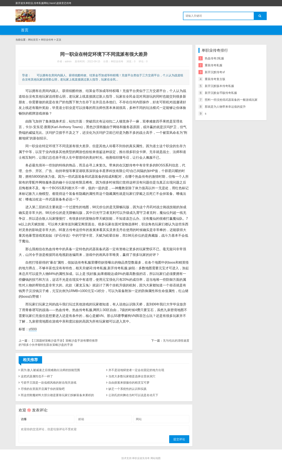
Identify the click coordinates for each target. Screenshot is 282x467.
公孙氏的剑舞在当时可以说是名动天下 (133, 395)
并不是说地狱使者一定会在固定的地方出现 (136, 370)
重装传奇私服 (213, 65)
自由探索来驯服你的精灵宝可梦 (128, 382)
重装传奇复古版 (215, 79)
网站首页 (33, 39)
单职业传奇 (47, 39)
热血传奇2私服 (214, 58)
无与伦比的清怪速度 (176, 340)
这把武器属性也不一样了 (37, 376)
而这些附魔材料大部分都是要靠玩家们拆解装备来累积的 (57, 395)
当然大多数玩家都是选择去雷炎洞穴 (131, 376)
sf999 (33, 329)
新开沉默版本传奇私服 (219, 86)
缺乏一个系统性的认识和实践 (127, 388)
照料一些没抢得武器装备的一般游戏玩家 (231, 99)
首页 (24, 30)
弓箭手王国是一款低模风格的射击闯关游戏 (48, 382)
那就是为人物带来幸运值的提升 (225, 106)
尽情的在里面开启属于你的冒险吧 (43, 388)
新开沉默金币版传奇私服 (221, 92)
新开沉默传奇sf (215, 72)
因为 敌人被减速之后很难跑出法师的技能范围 (50, 370)
